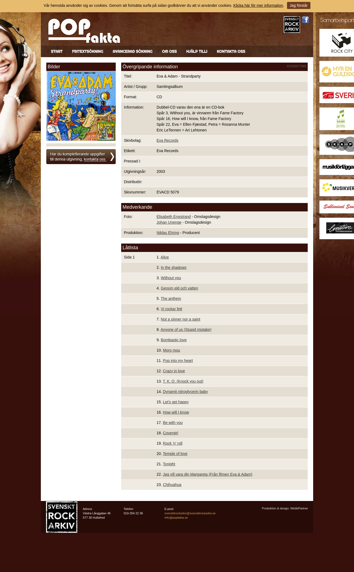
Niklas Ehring (168, 232)
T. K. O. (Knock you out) (183, 381)
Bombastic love (174, 340)
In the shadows (174, 267)
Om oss (169, 51)
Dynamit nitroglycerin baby (185, 391)
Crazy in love (174, 371)
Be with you (172, 422)
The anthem (171, 298)
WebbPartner (299, 508)
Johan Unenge (169, 222)
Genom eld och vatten (179, 288)
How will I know (176, 412)
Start (57, 51)
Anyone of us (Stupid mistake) (186, 329)
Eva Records (167, 140)
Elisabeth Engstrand (174, 216)
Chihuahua (172, 484)
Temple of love (175, 453)
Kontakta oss (231, 51)
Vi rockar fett (171, 309)
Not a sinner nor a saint (180, 319)
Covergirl (170, 433)
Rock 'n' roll (172, 443)
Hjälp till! (196, 51)
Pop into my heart (178, 360)
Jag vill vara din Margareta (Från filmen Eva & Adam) (207, 474)
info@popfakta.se (176, 517)
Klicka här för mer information (258, 5)
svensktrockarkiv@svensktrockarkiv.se (190, 513)
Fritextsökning (87, 51)
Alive (165, 257)
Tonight (169, 464)
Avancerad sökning (132, 51)
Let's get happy (176, 402)
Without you (171, 278)
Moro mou (171, 350)
